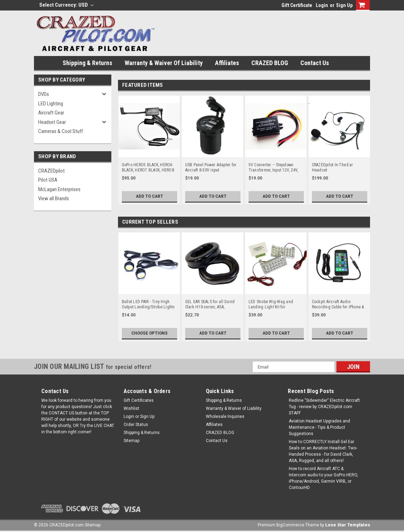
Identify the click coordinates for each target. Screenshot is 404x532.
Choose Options (149, 333)
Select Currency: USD (66, 5)
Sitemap (131, 440)
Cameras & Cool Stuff (60, 131)
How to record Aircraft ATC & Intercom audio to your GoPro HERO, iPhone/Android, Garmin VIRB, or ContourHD (323, 478)
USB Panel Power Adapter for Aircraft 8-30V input (211, 167)
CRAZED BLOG (269, 62)
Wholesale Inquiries (225, 416)
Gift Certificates (139, 400)
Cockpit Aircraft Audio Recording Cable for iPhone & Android (338, 304)
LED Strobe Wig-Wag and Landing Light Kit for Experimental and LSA (271, 304)
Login (322, 5)
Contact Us (314, 62)
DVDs (43, 94)
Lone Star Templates (347, 525)
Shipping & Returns (87, 62)
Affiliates (227, 62)
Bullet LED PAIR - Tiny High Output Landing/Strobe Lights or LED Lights (148, 304)
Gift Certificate (296, 5)
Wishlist (131, 408)
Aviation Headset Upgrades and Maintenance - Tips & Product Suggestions (319, 427)
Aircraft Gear (51, 113)
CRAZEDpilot (51, 171)
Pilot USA (47, 180)
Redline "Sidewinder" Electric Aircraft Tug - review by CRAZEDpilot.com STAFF (324, 406)
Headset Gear (52, 122)
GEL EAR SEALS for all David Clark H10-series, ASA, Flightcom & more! (210, 304)
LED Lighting (50, 103)
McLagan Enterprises (59, 189)
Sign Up (344, 5)
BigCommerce (290, 525)
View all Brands (53, 198)
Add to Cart (149, 196)
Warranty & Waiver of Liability (164, 62)
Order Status (136, 424)
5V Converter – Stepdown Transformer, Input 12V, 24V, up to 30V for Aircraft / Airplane (273, 167)
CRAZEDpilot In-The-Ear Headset (332, 167)
